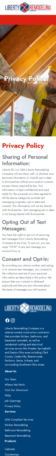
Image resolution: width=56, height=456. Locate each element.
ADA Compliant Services (19, 420)
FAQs (8, 395)
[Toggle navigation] (28, 20)
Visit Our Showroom (16, 390)
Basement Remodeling (17, 436)
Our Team (10, 379)
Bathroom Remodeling (17, 430)
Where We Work (15, 385)
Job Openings (13, 401)
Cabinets (10, 449)
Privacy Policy (13, 406)
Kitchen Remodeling (16, 425)
